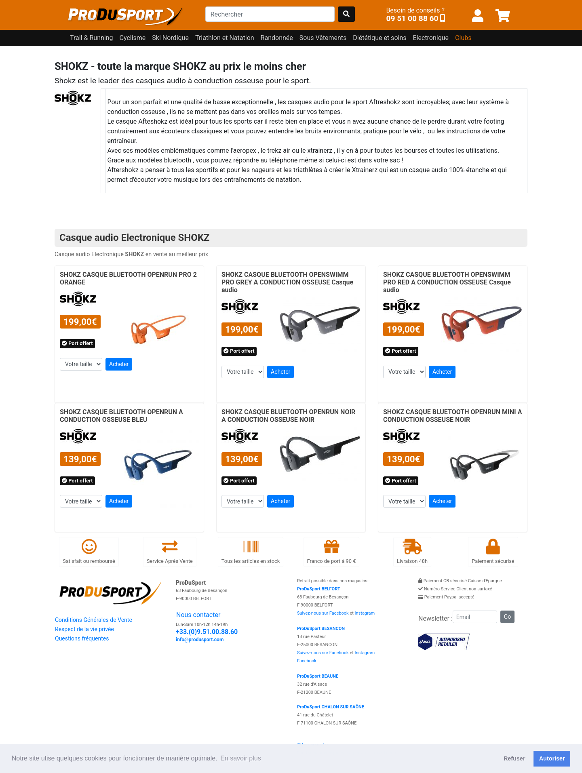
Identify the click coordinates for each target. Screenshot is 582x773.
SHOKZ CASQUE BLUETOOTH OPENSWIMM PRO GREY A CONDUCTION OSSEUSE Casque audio (287, 282)
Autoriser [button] (552, 758)
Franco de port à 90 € (331, 551)
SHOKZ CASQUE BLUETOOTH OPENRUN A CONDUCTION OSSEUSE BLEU (121, 415)
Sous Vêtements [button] (323, 38)
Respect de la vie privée (84, 629)
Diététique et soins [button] (379, 38)
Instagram (365, 613)
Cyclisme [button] (133, 38)
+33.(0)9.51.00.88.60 (207, 632)
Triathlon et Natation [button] (224, 38)
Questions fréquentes (82, 638)
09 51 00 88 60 (412, 18)
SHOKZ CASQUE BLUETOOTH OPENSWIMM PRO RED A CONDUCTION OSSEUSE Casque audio (447, 282)
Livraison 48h (412, 551)
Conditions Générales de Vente (93, 620)
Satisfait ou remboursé (89, 551)
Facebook (306, 660)
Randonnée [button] (277, 38)
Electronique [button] (431, 38)
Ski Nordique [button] (170, 38)
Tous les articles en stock (250, 551)
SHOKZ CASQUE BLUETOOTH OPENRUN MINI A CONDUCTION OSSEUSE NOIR (452, 415)
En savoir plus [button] (240, 758)
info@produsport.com (200, 639)
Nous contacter (198, 615)
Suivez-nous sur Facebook (323, 613)
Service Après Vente (170, 551)
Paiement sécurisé (493, 551)
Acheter (119, 364)
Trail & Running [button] (91, 38)
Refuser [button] (514, 758)
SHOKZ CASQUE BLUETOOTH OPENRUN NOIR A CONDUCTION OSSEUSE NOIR (288, 415)
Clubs (463, 38)
